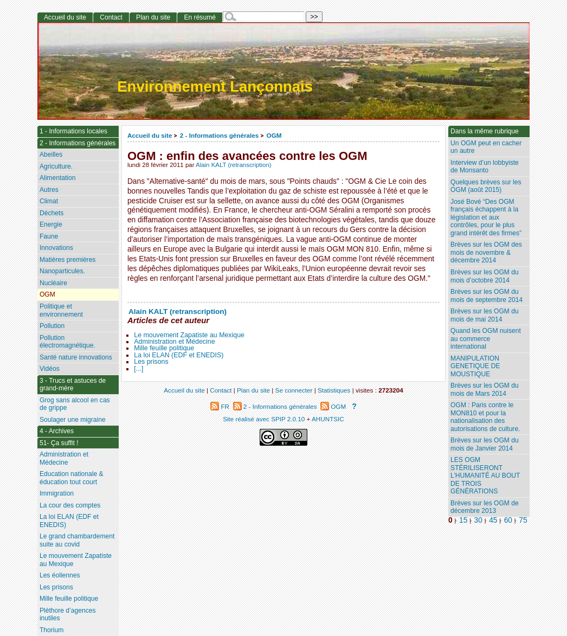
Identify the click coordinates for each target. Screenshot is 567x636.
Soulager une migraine (73, 419)
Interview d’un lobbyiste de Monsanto (484, 167)
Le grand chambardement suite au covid (77, 540)
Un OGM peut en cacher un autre (485, 147)
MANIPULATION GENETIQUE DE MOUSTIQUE (475, 366)
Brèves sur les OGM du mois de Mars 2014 (484, 389)
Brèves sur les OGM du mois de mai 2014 (484, 315)
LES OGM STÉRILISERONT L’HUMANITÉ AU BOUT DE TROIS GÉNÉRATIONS (485, 475)
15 (463, 520)
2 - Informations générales (219, 135)
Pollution (52, 326)
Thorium (51, 630)
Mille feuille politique (164, 348)
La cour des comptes (70, 505)
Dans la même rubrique (484, 131)
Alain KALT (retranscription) (234, 165)
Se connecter (294, 390)
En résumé (199, 17)
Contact (111, 17)
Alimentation (58, 178)
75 (523, 520)
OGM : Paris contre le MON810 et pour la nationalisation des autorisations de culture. (485, 417)
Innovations (56, 248)
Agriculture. (56, 166)
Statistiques (334, 390)
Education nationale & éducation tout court (72, 478)
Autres (49, 190)
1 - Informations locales (73, 131)
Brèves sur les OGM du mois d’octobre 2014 (484, 276)
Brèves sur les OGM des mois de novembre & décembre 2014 (486, 252)
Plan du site (153, 17)
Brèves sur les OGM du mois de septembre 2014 (486, 296)
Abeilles (51, 154)
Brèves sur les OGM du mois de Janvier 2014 (484, 444)
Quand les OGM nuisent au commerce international (485, 338)
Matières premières (68, 260)
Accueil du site (149, 135)
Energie (51, 224)
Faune (49, 236)
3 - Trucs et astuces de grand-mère (73, 385)
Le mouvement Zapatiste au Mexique (189, 335)
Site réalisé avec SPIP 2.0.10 (264, 418)
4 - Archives (57, 431)
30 (478, 520)
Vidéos (50, 368)
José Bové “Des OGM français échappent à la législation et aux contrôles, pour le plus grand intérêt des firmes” (485, 217)
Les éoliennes (60, 575)
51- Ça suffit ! (59, 443)
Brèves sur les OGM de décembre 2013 (484, 507)
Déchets (51, 213)
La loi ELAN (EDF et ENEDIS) (178, 355)
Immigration (57, 493)
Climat (49, 201)
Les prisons (151, 361)
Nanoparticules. (62, 271)
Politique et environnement (61, 310)
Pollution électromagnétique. (67, 342)
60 (508, 520)
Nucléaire (53, 283)
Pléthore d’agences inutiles (68, 614)
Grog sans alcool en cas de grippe (75, 404)
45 (493, 520)
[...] (138, 368)
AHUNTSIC (328, 418)
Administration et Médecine (174, 341)
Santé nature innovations (76, 357)
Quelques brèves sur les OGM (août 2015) (485, 186)
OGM (274, 135)
